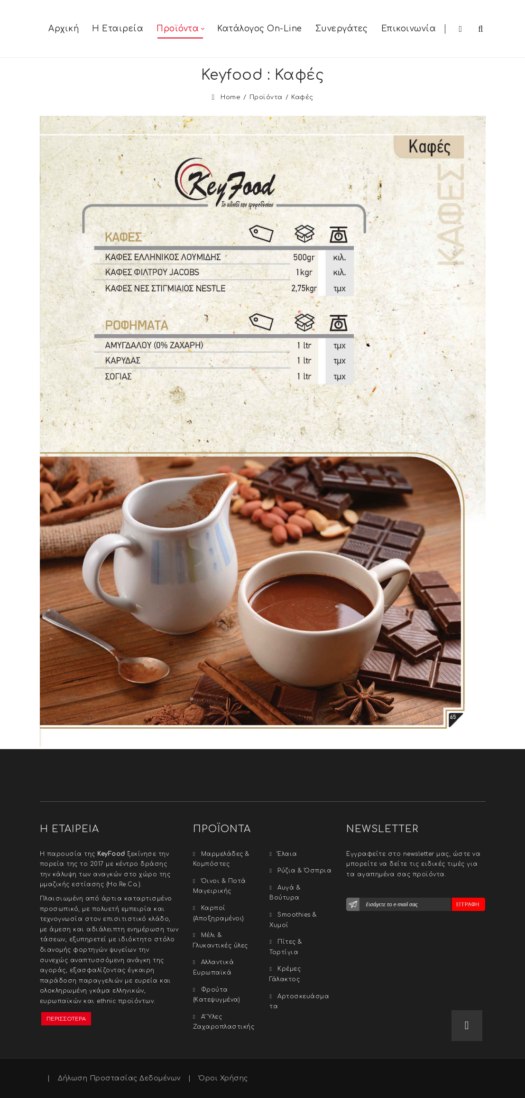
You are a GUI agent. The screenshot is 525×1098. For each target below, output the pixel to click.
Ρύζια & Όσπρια (304, 870)
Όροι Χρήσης (223, 1078)
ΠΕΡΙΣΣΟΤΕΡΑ (66, 1019)
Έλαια (287, 854)
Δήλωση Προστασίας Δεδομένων (119, 1078)
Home (230, 97)
